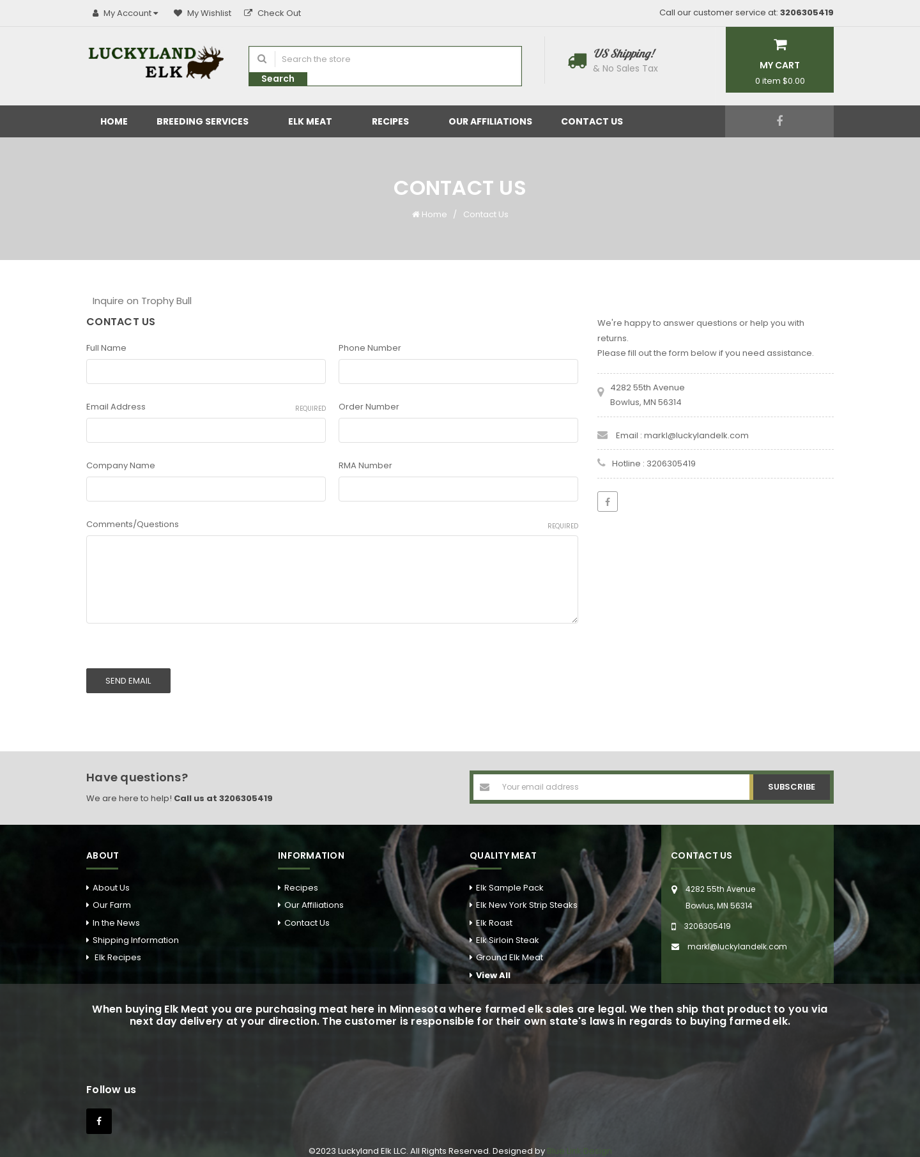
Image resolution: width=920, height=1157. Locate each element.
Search (278, 78)
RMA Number (365, 465)
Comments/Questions (332, 524)
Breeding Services (208, 121)
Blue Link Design (579, 1143)
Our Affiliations (490, 121)
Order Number (369, 407)
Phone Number (370, 348)
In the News (116, 915)
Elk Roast (494, 915)
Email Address (206, 407)
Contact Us (597, 121)
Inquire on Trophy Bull (142, 300)
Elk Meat (315, 121)
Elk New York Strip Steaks (527, 897)
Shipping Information (136, 932)
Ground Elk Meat (509, 950)
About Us (111, 880)
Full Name (106, 348)
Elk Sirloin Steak (507, 932)
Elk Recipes (117, 950)
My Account (127, 13)
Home (114, 121)
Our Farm (112, 897)
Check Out (272, 13)
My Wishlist (202, 13)
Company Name (120, 465)
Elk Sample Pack (510, 880)
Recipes (396, 121)
